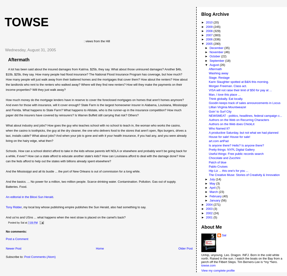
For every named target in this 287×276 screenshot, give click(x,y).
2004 (210, 204)
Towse (27, 22)
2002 (210, 213)
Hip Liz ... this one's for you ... (228, 170)
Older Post (185, 248)
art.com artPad (218, 141)
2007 (210, 35)
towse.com (208, 265)
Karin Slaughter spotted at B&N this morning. (239, 82)
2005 (210, 43)
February (215, 196)
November (216, 52)
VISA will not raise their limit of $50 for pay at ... (240, 90)
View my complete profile (218, 270)
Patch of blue (217, 162)
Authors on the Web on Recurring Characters (239, 120)
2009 (210, 27)
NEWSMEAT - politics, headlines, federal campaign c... (245, 115)
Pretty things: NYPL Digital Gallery (231, 149)
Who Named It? (219, 128)
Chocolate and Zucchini (224, 158)
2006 (210, 39)
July (212, 179)
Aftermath (18, 59)
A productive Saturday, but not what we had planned (243, 132)
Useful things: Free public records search (236, 154)
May (212, 183)
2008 (210, 31)
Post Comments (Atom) (40, 257)
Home (100, 248)
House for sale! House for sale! (229, 137)
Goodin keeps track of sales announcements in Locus (244, 103)
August (214, 65)
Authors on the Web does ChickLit (231, 124)
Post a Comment (17, 239)
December (216, 48)
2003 (210, 209)
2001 (210, 217)
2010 (210, 22)
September (217, 60)
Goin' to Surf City (220, 111)
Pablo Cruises (218, 166)
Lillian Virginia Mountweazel (227, 107)
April (212, 187)
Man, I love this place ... (225, 94)
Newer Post (13, 248)
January (215, 200)
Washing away (218, 73)
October (215, 56)
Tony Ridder (14, 207)
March (214, 192)
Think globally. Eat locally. (226, 99)
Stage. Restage (219, 77)
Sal (224, 235)
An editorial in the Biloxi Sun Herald (29, 197)
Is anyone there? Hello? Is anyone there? (236, 145)
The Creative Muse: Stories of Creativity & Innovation (244, 175)
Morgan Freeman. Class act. (228, 86)
